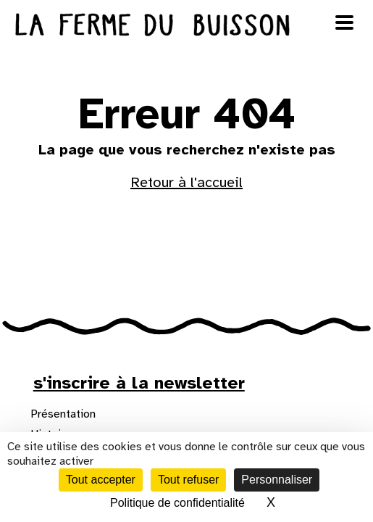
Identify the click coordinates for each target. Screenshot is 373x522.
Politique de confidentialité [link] (177, 503)
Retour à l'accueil (186, 182)
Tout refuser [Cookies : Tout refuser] (188, 479)
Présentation (63, 414)
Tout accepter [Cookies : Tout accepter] (100, 479)
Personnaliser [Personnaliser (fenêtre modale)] (276, 479)
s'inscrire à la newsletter (139, 383)
